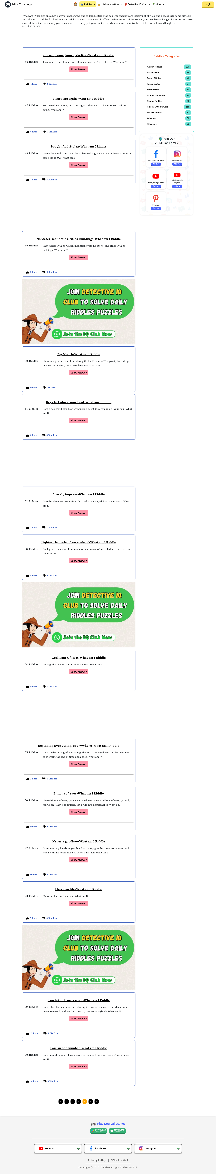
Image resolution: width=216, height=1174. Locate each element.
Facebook (97, 1148)
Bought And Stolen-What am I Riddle (78, 146)
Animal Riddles (154, 66)
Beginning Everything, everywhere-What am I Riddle (78, 745)
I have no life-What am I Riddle (78, 889)
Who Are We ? (119, 1160)
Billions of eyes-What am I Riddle (79, 793)
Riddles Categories (166, 56)
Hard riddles (153, 89)
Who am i (152, 124)
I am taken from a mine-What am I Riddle (79, 1000)
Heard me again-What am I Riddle (78, 98)
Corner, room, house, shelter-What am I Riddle (78, 55)
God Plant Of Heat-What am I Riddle (79, 657)
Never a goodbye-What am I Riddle (78, 841)
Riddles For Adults (156, 95)
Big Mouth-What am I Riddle (78, 354)
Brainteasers (153, 72)
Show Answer (78, 69)
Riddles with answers (157, 106)
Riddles (86, 4)
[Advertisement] (108, 39)
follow (156, 164)
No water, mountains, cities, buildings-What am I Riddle (79, 239)
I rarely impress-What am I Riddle (79, 494)
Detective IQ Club (135, 4)
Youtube (46, 1148)
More (157, 4)
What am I (152, 118)
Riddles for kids (154, 101)
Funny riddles (153, 84)
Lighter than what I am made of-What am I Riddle (78, 542)
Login (207, 4)
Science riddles (154, 112)
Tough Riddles (154, 78)
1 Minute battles (108, 4)
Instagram (147, 1148)
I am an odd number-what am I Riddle (78, 1048)
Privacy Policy (97, 1160)
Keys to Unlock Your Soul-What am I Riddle (78, 402)
